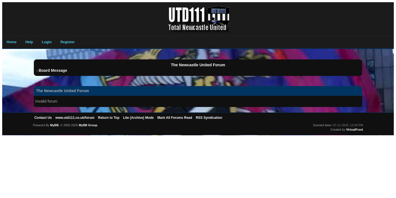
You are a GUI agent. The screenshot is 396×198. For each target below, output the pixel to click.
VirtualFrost (354, 129)
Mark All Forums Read (174, 118)
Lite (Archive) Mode (138, 118)
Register (68, 42)
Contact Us (43, 118)
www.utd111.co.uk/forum (75, 118)
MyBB (54, 125)
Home (11, 42)
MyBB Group (88, 125)
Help (29, 42)
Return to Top (109, 118)
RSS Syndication (209, 118)
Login (46, 42)
